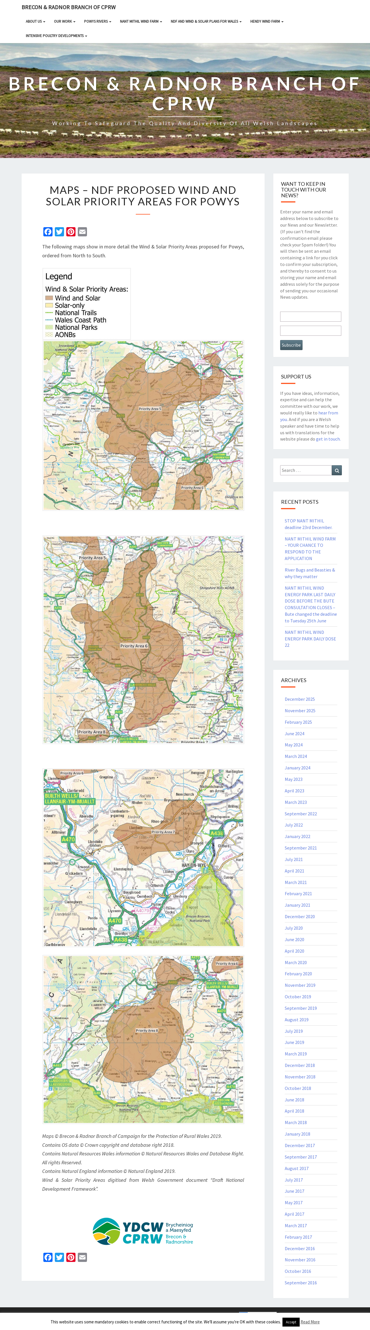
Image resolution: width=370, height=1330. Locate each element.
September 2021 (301, 848)
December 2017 (300, 1145)
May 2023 (294, 779)
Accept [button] (291, 1322)
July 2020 (294, 928)
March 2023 (296, 802)
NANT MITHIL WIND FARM (141, 21)
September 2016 (301, 1282)
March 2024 (296, 756)
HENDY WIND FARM (267, 21)
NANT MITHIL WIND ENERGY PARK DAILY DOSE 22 (310, 638)
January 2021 (297, 905)
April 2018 (294, 1111)
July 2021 (294, 859)
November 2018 (300, 1077)
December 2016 (300, 1248)
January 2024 (297, 768)
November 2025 (300, 710)
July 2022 (294, 825)
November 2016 (300, 1260)
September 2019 (301, 1008)
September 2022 (301, 813)
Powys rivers (97, 21)
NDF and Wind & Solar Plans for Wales (206, 21)
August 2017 (297, 1168)
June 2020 (294, 939)
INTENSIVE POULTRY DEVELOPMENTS (56, 35)
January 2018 (297, 1134)
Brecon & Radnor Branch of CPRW (69, 7)
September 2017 (301, 1157)
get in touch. (328, 439)
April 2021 (294, 871)
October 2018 (298, 1088)
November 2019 (300, 985)
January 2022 (297, 836)
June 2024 (294, 733)
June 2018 (294, 1100)
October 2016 (298, 1271)
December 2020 (300, 916)
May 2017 (294, 1202)
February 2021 (298, 893)
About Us (35, 21)
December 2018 (300, 1065)
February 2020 (298, 973)
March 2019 (296, 1054)
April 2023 (294, 791)
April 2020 (294, 951)
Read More (310, 1322)
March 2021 (296, 882)
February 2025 (298, 722)
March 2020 (296, 962)
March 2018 (296, 1122)
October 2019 (298, 996)
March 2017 (296, 1225)
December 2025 (300, 699)
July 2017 (294, 1180)
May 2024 (294, 745)
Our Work (64, 21)
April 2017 (294, 1214)
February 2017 (298, 1237)
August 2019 (297, 1019)
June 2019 (294, 1042)
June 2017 (294, 1191)
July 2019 (294, 1031)
